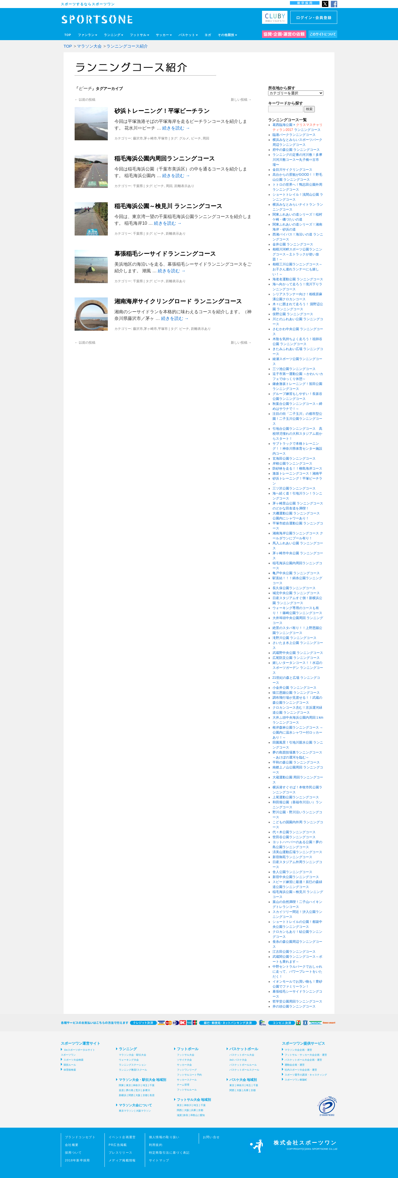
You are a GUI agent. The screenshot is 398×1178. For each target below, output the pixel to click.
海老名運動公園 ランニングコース (298, 279)
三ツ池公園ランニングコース (294, 369)
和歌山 (194, 1115)
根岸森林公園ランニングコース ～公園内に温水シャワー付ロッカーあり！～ (298, 732)
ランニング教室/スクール (133, 1069)
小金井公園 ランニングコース (294, 688)
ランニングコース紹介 (127, 46)
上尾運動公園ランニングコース (296, 797)
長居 (152, 1095)
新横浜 (122, 1095)
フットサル (139, 35)
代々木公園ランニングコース (294, 832)
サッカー (164, 35)
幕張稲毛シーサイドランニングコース (165, 253)
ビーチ (196, 138)
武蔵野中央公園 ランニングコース (298, 653)
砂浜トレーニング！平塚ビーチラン (162, 111)
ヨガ (208, 35)
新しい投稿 (241, 100)
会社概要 (71, 1144)
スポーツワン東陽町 (296, 1079)
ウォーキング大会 (129, 1059)
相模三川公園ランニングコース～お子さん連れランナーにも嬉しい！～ (297, 269)
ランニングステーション (132, 1064)
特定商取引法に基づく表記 (169, 1152)
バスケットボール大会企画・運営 (303, 1059)
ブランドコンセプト (80, 1137)
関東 (121, 1085)
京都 (145, 1095)
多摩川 (146, 1090)
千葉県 (138, 186)
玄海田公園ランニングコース (294, 458)
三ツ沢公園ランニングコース (294, 488)
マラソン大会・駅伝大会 (132, 1054)
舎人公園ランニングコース (292, 872)
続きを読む (176, 128)
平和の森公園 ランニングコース (296, 762)
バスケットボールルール (243, 1064)
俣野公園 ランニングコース (293, 314)
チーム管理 (183, 1084)
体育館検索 (70, 1069)
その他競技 (227, 35)
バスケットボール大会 (241, 1054)
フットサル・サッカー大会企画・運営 (306, 1054)
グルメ (184, 138)
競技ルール (70, 1064)
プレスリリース (120, 1152)
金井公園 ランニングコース (293, 244)
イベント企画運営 (122, 1137)
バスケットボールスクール (244, 1069)
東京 (128, 1085)
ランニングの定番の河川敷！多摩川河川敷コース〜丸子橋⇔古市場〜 (297, 160)
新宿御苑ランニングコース (292, 857)
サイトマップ (159, 1160)
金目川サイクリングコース (292, 170)
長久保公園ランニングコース (294, 588)
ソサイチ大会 (184, 1059)
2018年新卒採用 (77, 1160)
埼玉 (145, 1085)
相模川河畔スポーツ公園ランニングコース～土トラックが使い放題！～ (297, 254)
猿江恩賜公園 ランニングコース (296, 693)
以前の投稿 (85, 100)
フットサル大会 (185, 1054)
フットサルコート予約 (189, 1074)
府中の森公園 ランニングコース (296, 150)
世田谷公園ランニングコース (294, 837)
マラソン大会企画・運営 (298, 1049)
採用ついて (73, 1152)
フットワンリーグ (187, 1069)
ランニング (113, 35)
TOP (67, 35)
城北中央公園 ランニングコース (296, 593)
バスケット (188, 35)
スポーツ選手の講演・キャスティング (306, 1074)
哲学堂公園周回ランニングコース (297, 1001)
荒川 (137, 1090)
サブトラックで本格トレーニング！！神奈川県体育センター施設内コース (297, 448)
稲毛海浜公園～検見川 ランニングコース (168, 206)
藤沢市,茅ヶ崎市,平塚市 (150, 138)
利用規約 (156, 1144)
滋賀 (179, 1115)
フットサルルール (187, 1089)
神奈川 (136, 1085)
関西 (131, 1095)
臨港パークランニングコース (294, 135)
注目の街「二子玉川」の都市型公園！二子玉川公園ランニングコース (297, 419)
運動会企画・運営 (295, 1064)
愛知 (202, 1115)
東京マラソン (126, 1110)
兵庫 (193, 1110)
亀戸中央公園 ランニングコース (296, 573)
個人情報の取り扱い (164, 1137)
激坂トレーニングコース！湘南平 (297, 473)
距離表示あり (184, 186)
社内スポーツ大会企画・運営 (301, 1069)
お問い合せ (211, 1137)
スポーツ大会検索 (73, 1059)
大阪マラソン (143, 1110)
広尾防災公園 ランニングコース (296, 658)
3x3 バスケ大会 (238, 1059)
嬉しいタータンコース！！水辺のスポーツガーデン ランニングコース (298, 668)
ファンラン (87, 35)
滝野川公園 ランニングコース (294, 638)
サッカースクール (187, 1079)
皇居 (121, 1090)
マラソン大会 (89, 46)
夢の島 (129, 1090)
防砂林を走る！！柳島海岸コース (297, 468)
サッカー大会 (184, 1064)
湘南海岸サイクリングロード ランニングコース (178, 301)
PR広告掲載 (118, 1144)
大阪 (137, 1095)
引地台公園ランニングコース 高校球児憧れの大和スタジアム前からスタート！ (297, 434)
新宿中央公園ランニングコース (296, 877)
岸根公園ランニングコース (292, 463)
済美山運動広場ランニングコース (297, 852)
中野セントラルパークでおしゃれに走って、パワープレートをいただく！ (297, 971)
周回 (206, 138)
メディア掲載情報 (122, 1160)
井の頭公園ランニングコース (294, 1006)
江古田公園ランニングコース (294, 952)
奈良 (185, 1115)
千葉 (152, 1085)
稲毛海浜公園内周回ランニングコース (164, 158)
